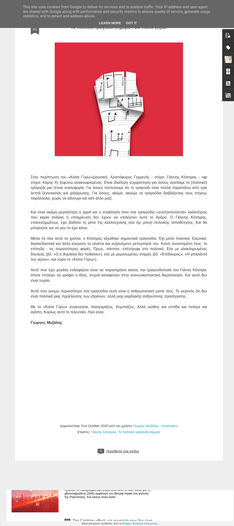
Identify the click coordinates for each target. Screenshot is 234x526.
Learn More (110, 23)
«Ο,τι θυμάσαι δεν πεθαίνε (75, 199)
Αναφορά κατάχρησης (145, 523)
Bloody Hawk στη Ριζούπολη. (97, 467)
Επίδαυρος (171, 199)
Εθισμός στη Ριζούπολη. (93, 414)
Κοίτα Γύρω (80, 122)
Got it (131, 23)
